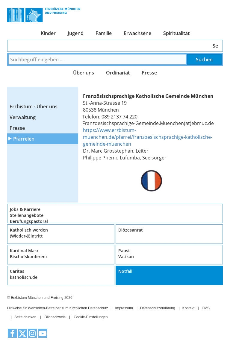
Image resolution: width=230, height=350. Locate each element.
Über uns (83, 72)
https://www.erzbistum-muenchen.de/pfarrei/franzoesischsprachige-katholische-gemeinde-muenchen (147, 137)
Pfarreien (23, 139)
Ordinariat (118, 72)
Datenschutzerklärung (157, 308)
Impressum (124, 308)
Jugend (76, 33)
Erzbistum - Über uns (34, 106)
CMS (206, 308)
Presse (149, 72)
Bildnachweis (55, 317)
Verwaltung (23, 117)
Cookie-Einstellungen (91, 317)
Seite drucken (25, 317)
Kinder (48, 33)
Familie (104, 33)
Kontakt (188, 308)
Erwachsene (137, 33)
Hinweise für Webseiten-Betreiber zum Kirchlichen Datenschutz (57, 308)
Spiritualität (176, 33)
